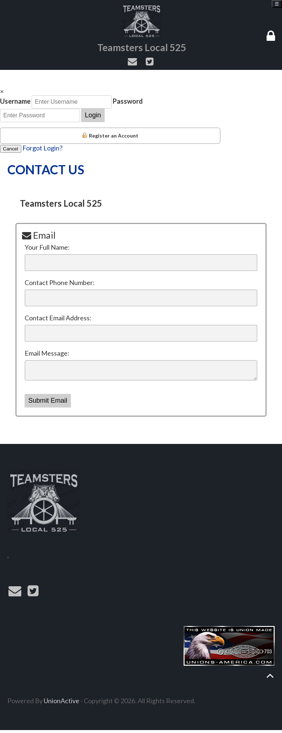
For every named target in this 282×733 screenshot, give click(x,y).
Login (93, 115)
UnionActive (61, 704)
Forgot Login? (42, 148)
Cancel (10, 149)
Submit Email (47, 403)
